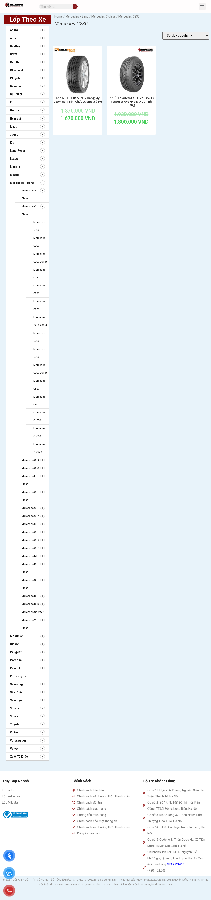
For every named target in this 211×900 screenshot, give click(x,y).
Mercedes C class (103, 16)
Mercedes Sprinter (32, 612)
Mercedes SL (29, 595)
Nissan (14, 644)
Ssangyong (17, 700)
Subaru (15, 708)
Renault (15, 668)
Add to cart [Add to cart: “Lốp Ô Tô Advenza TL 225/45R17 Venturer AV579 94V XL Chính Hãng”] (131, 131)
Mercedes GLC (30, 524)
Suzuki (14, 716)
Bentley (15, 46)
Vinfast (15, 732)
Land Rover (17, 150)
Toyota (15, 724)
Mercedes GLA (30, 515)
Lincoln (15, 166)
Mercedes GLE (30, 532)
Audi (13, 38)
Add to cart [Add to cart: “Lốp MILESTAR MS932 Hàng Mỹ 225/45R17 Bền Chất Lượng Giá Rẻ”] (78, 128)
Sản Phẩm (17, 692)
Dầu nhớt (16, 94)
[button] (202, 6)
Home (58, 16)
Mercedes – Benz (22, 182)
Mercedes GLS (30, 548)
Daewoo (15, 86)
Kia (12, 142)
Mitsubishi (17, 636)
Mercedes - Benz (77, 16)
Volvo (14, 748)
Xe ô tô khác (19, 756)
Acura (14, 30)
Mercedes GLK (30, 540)
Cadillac (15, 62)
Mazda (14, 174)
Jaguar (15, 134)
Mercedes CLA (30, 460)
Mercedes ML (30, 556)
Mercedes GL (30, 507)
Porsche (16, 660)
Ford (13, 102)
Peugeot (16, 652)
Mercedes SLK (30, 603)
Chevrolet (16, 70)
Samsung (16, 684)
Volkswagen (18, 740)
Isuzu (13, 126)
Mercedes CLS (30, 468)
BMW (13, 54)
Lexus (14, 158)
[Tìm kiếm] (75, 6)
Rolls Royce (18, 676)
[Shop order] (185, 36)
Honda (14, 110)
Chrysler (16, 78)
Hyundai (15, 118)
